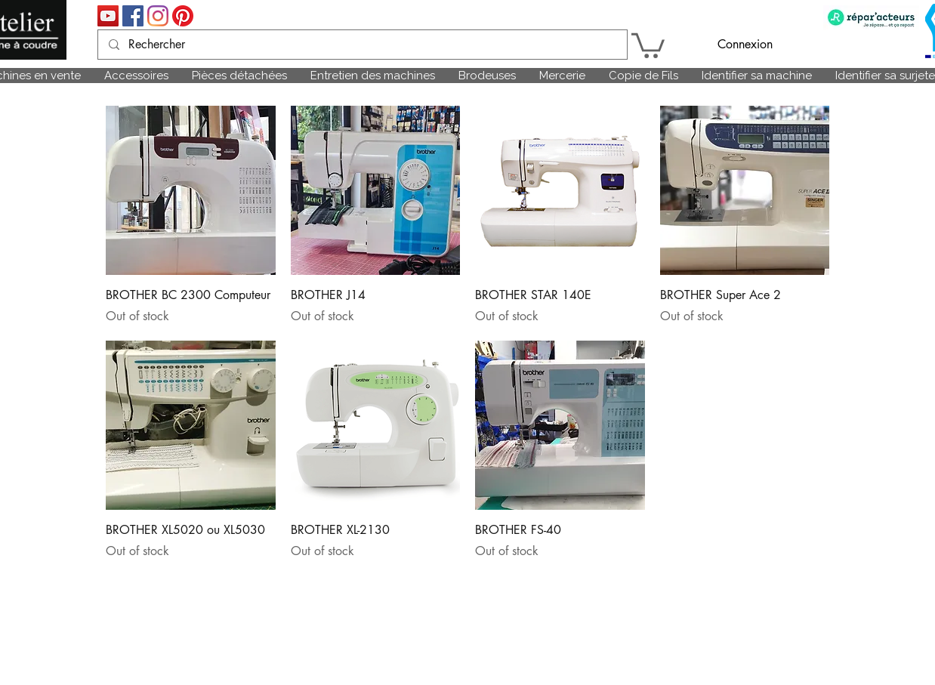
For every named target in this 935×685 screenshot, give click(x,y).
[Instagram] (157, 15)
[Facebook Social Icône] (132, 15)
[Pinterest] (182, 15)
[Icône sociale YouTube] (108, 15)
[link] (648, 44)
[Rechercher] (361, 44)
